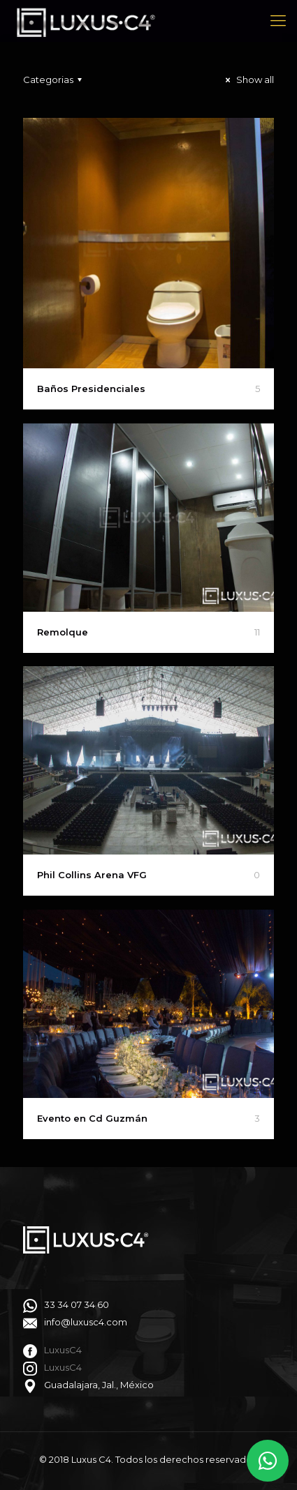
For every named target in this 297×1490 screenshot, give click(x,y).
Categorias (54, 79)
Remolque (62, 632)
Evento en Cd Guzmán (92, 1118)
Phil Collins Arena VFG (92, 874)
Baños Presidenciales (91, 388)
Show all (248, 79)
